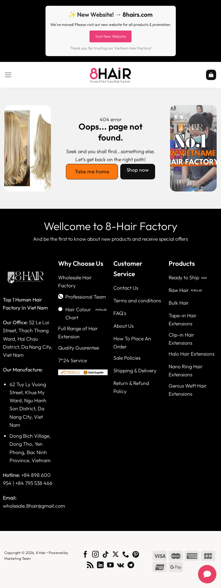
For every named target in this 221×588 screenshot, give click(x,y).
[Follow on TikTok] (105, 555)
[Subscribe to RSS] (90, 565)
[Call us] (125, 555)
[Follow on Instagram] (95, 555)
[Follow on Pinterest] (135, 555)
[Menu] (8, 74)
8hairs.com (138, 14)
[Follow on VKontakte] (120, 565)
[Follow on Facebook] (85, 555)
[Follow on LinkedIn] (100, 565)
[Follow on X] (115, 555)
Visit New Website (110, 36)
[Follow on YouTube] (110, 565)
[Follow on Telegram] (130, 565)
